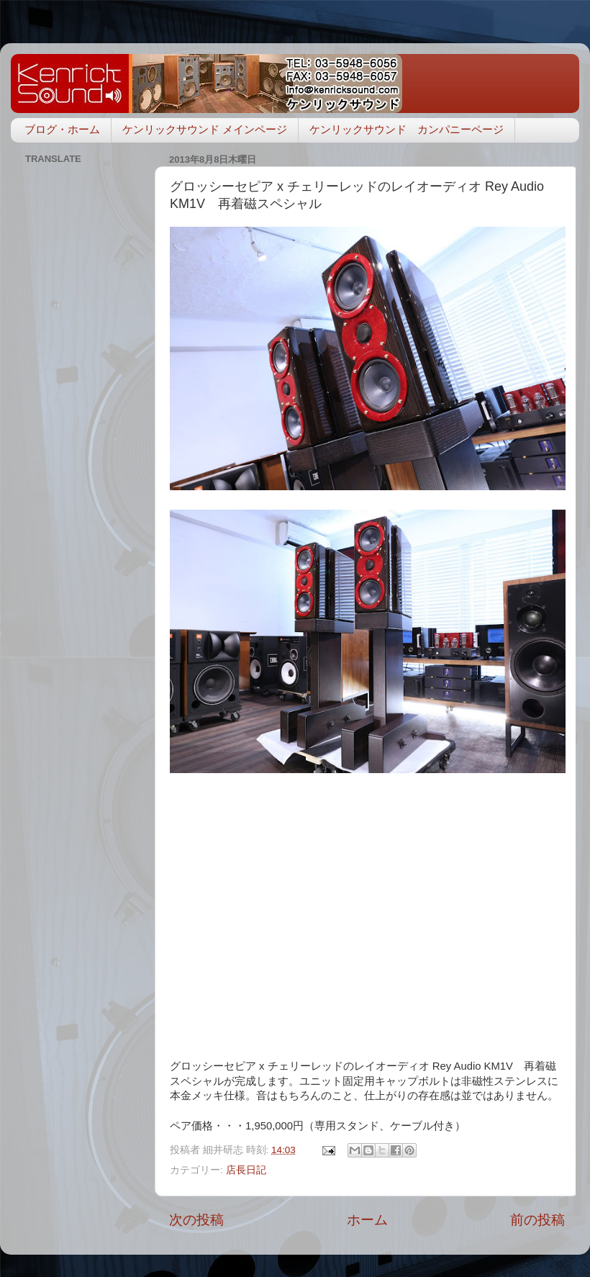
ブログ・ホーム (62, 129)
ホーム (367, 1219)
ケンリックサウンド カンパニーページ (406, 129)
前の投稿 (537, 1219)
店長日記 (246, 1170)
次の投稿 (196, 1219)
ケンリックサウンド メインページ (204, 129)
